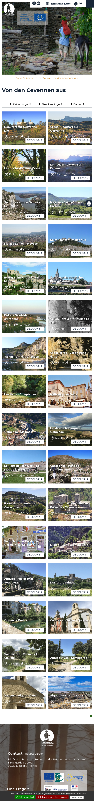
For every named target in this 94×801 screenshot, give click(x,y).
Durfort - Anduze (62, 582)
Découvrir (34, 140)
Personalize (77, 797)
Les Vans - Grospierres (20, 394)
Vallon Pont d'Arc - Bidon (21, 356)
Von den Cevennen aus (65, 78)
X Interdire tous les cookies (52, 797)
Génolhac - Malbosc (18, 431)
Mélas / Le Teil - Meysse (21, 243)
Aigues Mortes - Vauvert (67, 695)
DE (80, 3)
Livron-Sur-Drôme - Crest (22, 168)
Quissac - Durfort (16, 620)
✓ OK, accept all (25, 797)
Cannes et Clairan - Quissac (69, 620)
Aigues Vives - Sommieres (68, 657)
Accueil (20, 78)
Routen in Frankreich (38, 78)
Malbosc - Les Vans (63, 394)
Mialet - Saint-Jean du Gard (69, 544)
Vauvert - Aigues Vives (20, 695)
